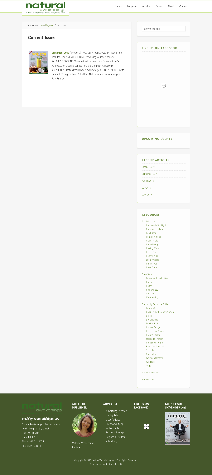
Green (149, 282)
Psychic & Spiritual (155, 346)
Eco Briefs (151, 233)
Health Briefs (152, 252)
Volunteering (152, 297)
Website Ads (112, 428)
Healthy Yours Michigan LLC (44, 409)
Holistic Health (153, 335)
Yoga (148, 365)
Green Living (152, 244)
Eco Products (152, 323)
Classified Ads (113, 419)
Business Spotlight (115, 432)
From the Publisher (151, 372)
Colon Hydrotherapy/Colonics (160, 312)
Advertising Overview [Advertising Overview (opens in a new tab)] (116, 410)
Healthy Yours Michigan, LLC (105, 460)
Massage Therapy (154, 338)
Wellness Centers (154, 358)
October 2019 (148, 167)
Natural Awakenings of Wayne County (45, 7)
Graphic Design (153, 327)
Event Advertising (115, 423)
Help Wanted (152, 289)
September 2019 (60, 52)
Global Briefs (152, 240)
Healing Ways (152, 248)
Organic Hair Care (154, 342)
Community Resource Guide (155, 304)
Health (149, 286)
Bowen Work (152, 308)
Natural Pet (151, 263)
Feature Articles (153, 236)
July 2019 (146, 187)
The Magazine (148, 379)
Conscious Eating (154, 229)
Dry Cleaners (152, 319)
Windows (150, 361)
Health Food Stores (155, 331)
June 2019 (147, 194)
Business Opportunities (157, 278)
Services (150, 293)
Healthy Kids (152, 256)
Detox (149, 315)
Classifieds (147, 274)
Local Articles (152, 259)
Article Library (148, 221)
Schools (150, 350)
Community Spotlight (156, 225)
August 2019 (148, 180)
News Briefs (151, 267)
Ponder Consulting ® (112, 464)
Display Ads (112, 415)
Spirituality (151, 354)
